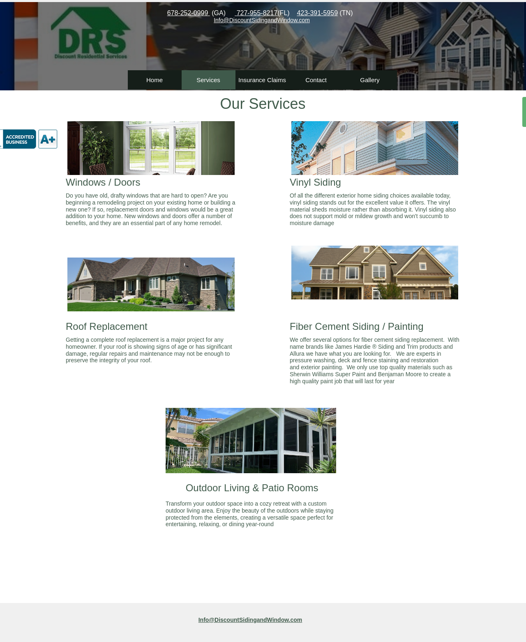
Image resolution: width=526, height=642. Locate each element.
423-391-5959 (317, 12)
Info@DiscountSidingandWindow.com (250, 620)
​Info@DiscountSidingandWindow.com (262, 20)
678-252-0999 (188, 12)
